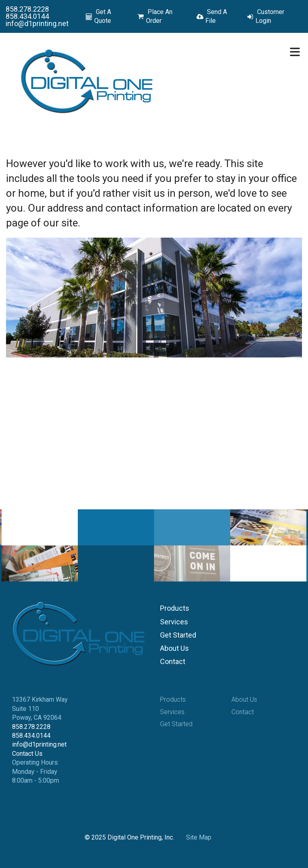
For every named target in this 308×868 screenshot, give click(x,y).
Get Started (178, 635)
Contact (172, 661)
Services (174, 622)
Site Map (198, 837)
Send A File (216, 16)
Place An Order (159, 16)
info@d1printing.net (37, 23)
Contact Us (27, 753)
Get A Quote (102, 16)
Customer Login (269, 16)
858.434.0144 (27, 16)
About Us (174, 648)
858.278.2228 (27, 9)
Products (174, 608)
